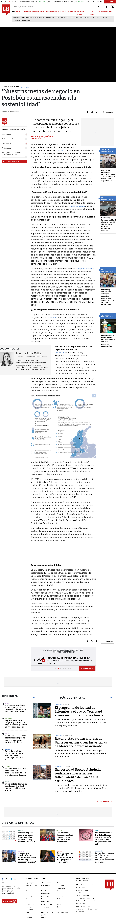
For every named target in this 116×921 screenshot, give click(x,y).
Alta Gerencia (46, 882)
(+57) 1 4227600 (8, 893)
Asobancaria (39, 17)
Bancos (8, 703)
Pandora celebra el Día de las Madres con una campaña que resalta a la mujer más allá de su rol (104, 838)
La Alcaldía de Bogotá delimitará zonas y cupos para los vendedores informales (65, 836)
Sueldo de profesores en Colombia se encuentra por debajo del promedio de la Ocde (104, 857)
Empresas (29, 896)
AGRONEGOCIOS (63, 11)
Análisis (59, 882)
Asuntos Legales (31, 885)
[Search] (99, 7)
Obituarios (45, 906)
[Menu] (14, 11)
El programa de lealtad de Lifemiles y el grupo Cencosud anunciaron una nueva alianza (79, 711)
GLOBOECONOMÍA (51, 11)
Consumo (29, 890)
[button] (34, 660)
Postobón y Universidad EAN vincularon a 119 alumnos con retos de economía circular (108, 224)
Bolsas (7, 734)
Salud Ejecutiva (62, 912)
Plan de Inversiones (92, 17)
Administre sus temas (11, 161)
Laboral (59, 830)
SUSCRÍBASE (110, 2)
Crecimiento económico (22, 20)
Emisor (104, 17)
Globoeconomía (63, 898)
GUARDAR (107, 112)
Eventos (60, 896)
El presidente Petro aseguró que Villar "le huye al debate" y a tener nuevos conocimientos (16, 723)
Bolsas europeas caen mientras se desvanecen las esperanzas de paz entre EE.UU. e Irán (26, 836)
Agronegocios (31, 882)
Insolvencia (50, 17)
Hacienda (8, 718)
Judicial (59, 850)
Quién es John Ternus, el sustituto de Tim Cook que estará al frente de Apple (16, 787)
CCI (58, 17)
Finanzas (29, 898)
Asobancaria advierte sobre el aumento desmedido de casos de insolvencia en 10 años (15, 708)
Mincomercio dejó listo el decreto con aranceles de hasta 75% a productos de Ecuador (15, 772)
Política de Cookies (83, 906)
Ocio (59, 906)
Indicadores (30, 904)
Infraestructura (67, 17)
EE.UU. (7, 782)
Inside (59, 904)
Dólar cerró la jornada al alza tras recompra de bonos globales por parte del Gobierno (16, 739)
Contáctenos (81, 892)
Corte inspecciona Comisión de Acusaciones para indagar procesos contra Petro (64, 857)
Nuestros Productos (83, 890)
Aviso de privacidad (83, 895)
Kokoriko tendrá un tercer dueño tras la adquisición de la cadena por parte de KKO (14, 755)
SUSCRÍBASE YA (87, 668)
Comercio (8, 766)
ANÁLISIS (73, 11)
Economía (60, 890)
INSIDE (111, 11)
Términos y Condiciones (85, 898)
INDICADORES (103, 11)
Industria (8, 749)
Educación (99, 850)
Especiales (45, 896)
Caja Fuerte (45, 885)
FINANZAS (19, 11)
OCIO (42, 11)
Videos (43, 917)
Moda (97, 830)
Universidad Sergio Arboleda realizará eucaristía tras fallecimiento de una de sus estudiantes (78, 775)
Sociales (29, 917)
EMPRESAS (35, 11)
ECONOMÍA (27, 11)
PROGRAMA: (10, 87)
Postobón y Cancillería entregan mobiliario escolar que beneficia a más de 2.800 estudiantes (108, 297)
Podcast (29, 912)
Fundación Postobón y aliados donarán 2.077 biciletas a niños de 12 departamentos (108, 175)
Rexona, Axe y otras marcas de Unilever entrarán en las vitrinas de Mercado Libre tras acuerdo (81, 742)
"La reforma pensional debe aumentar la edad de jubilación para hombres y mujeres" (27, 857)
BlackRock (79, 17)
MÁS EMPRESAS (103, 802)
